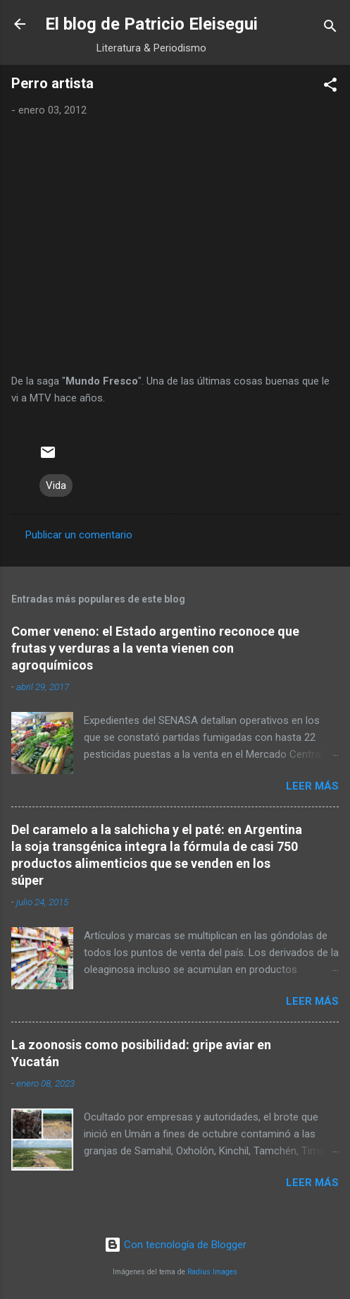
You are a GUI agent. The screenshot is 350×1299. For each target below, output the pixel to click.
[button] (330, 87)
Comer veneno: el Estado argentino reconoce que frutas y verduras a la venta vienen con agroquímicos (155, 648)
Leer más (312, 786)
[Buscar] (330, 28)
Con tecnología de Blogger (175, 1244)
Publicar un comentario (78, 534)
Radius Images (212, 1271)
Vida (56, 485)
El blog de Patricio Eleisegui (151, 24)
